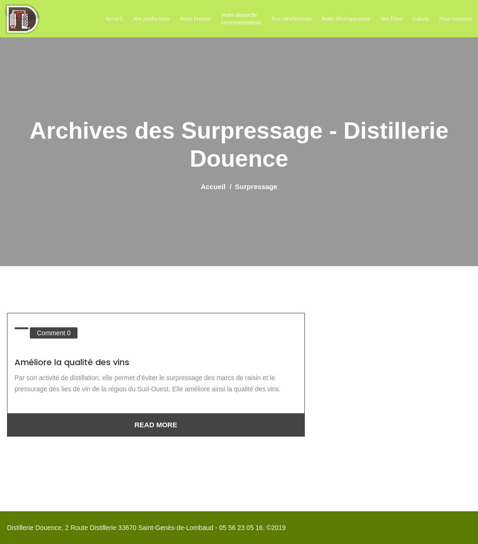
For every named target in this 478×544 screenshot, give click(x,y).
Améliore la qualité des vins (71, 362)
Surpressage (256, 187)
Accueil (213, 187)
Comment (53, 333)
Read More (155, 425)
